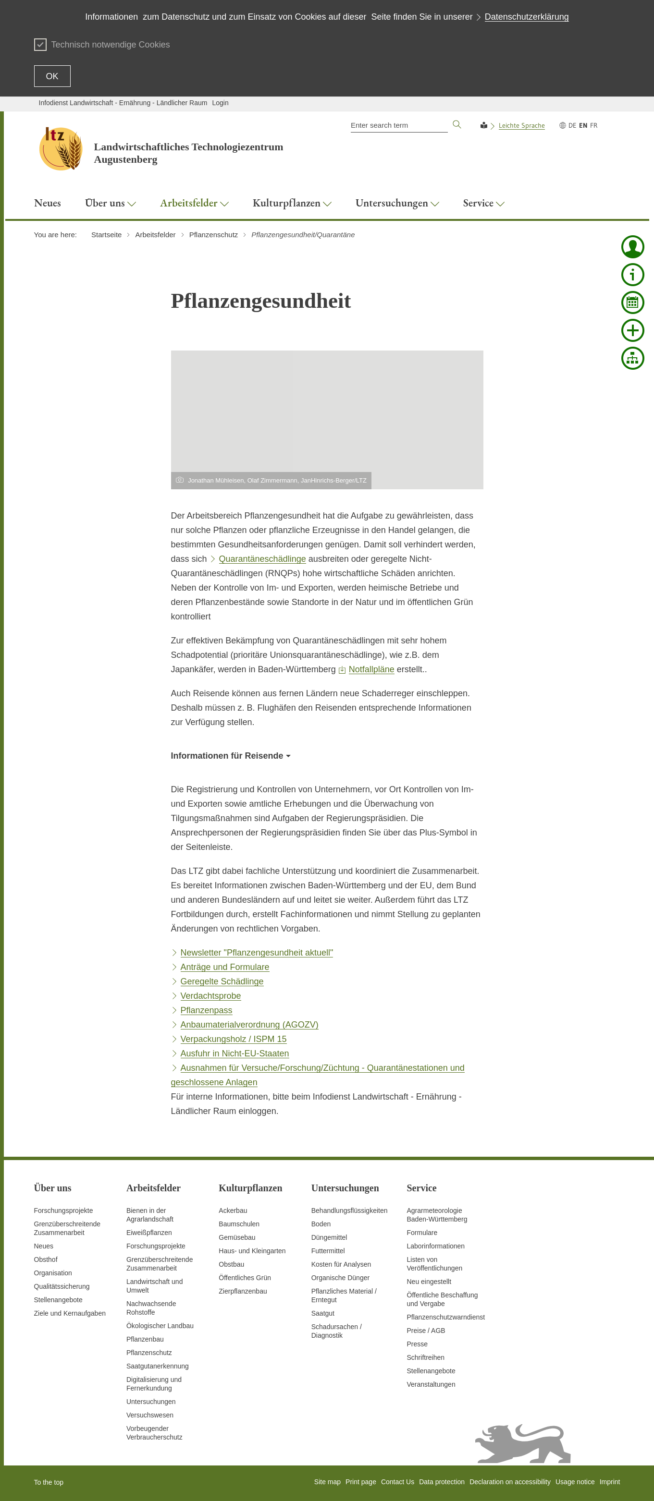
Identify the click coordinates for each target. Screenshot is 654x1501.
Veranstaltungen (431, 1384)
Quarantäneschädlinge (262, 559)
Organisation (53, 1273)
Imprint (610, 1482)
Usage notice (575, 1482)
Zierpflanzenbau (243, 1291)
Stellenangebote (58, 1300)
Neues (43, 1246)
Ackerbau (233, 1210)
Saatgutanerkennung (157, 1366)
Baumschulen (239, 1224)
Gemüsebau (237, 1237)
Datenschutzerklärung (527, 17)
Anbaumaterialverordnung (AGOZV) (250, 1024)
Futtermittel (328, 1251)
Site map (327, 1482)
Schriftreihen (426, 1357)
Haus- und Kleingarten (252, 1251)
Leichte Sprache (522, 125)
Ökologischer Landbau (160, 1326)
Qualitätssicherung (62, 1286)
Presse (417, 1344)
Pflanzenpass (207, 1010)
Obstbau (231, 1264)
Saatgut (322, 1313)
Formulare (422, 1232)
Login (220, 103)
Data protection (442, 1482)
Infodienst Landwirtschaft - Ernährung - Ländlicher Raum (123, 103)
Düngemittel (329, 1237)
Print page (361, 1482)
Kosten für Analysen (341, 1264)
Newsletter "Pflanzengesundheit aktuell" (257, 952)
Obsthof (46, 1259)
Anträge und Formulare (225, 967)
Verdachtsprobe (211, 996)
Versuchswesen (149, 1415)
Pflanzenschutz (149, 1352)
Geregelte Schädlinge (222, 981)
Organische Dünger (340, 1278)
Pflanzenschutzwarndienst (446, 1317)
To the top (49, 1482)
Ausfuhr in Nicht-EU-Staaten (235, 1053)
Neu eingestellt (429, 1281)
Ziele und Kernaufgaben (70, 1313)
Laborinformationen (436, 1246)
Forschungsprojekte (63, 1210)
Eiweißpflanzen (149, 1232)
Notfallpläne (372, 669)
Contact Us (397, 1482)
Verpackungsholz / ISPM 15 (234, 1039)
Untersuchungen (151, 1401)
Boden (321, 1224)
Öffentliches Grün (245, 1278)
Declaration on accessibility (510, 1482)
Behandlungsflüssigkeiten (349, 1210)
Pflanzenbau (145, 1339)
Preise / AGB (426, 1330)
